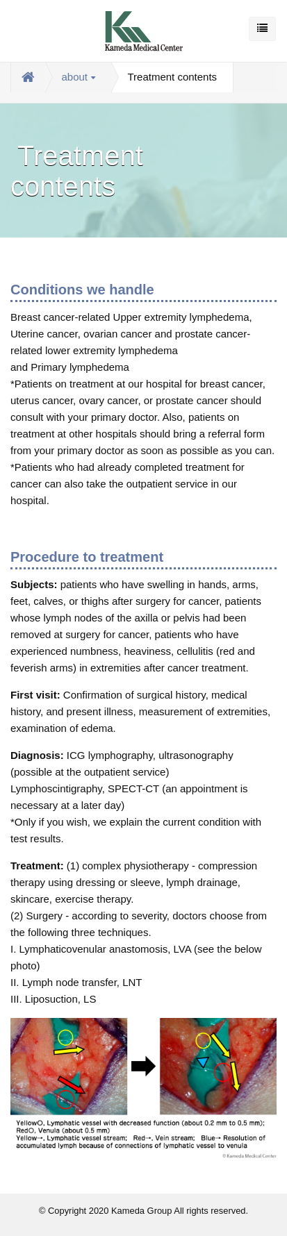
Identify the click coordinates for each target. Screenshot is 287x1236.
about (79, 77)
